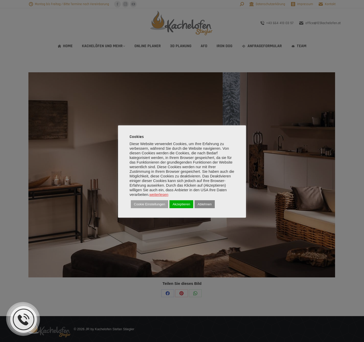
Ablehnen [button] (205, 204)
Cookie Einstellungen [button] (149, 204)
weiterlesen (158, 195)
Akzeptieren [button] (181, 204)
